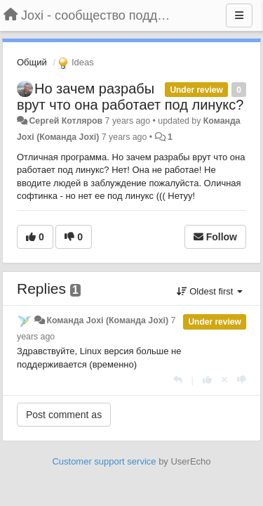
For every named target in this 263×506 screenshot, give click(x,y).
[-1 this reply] (241, 380)
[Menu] (239, 15)
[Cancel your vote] (224, 380)
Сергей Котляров (65, 121)
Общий (32, 62)
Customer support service (104, 461)
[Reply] (177, 380)
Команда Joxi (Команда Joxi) (107, 320)
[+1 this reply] (207, 380)
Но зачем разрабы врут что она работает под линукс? (130, 96)
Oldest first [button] (210, 291)
